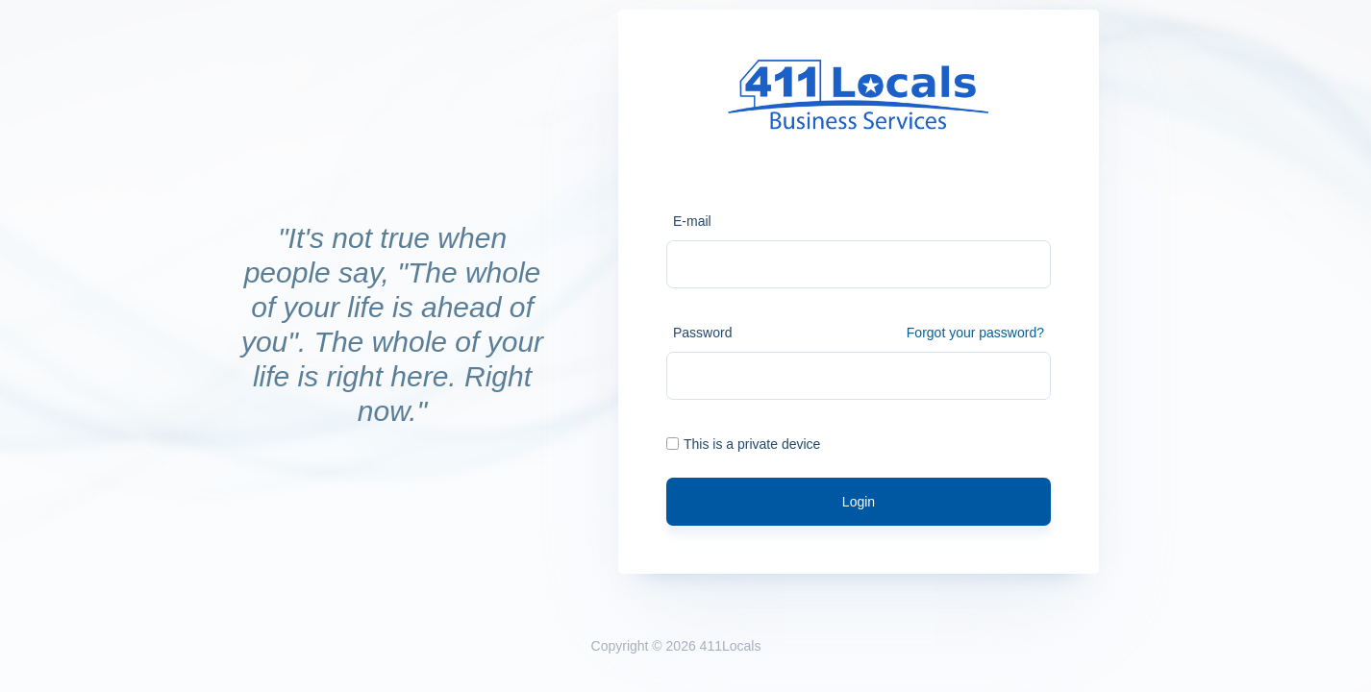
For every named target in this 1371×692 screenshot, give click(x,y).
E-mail (692, 221)
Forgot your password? (975, 332)
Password (702, 332)
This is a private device (743, 444)
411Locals (730, 646)
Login (858, 501)
